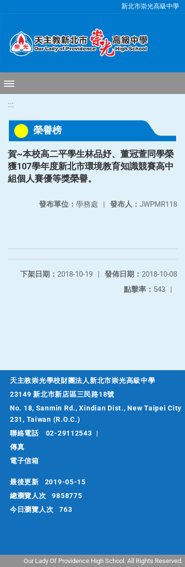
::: (11, 104)
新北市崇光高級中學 (150, 6)
